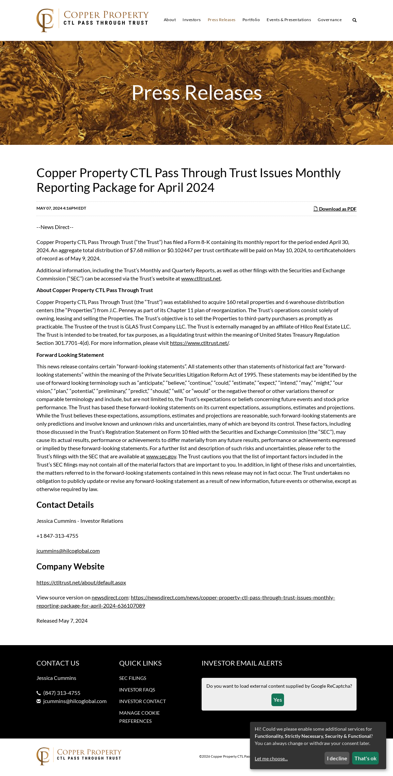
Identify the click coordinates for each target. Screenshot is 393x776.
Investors (192, 19)
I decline (337, 758)
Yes (277, 701)
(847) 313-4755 (61, 694)
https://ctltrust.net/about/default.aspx (81, 584)
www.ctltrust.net (201, 280)
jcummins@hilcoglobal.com (68, 552)
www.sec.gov (161, 458)
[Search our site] (354, 21)
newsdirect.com (110, 599)
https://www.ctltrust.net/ (199, 344)
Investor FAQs (137, 691)
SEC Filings (132, 680)
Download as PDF (335, 210)
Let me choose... (271, 758)
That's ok (366, 758)
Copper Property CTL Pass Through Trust (242, 758)
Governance (330, 19)
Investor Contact (142, 703)
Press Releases (222, 19)
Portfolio (251, 19)
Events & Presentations (289, 19)
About (170, 19)
